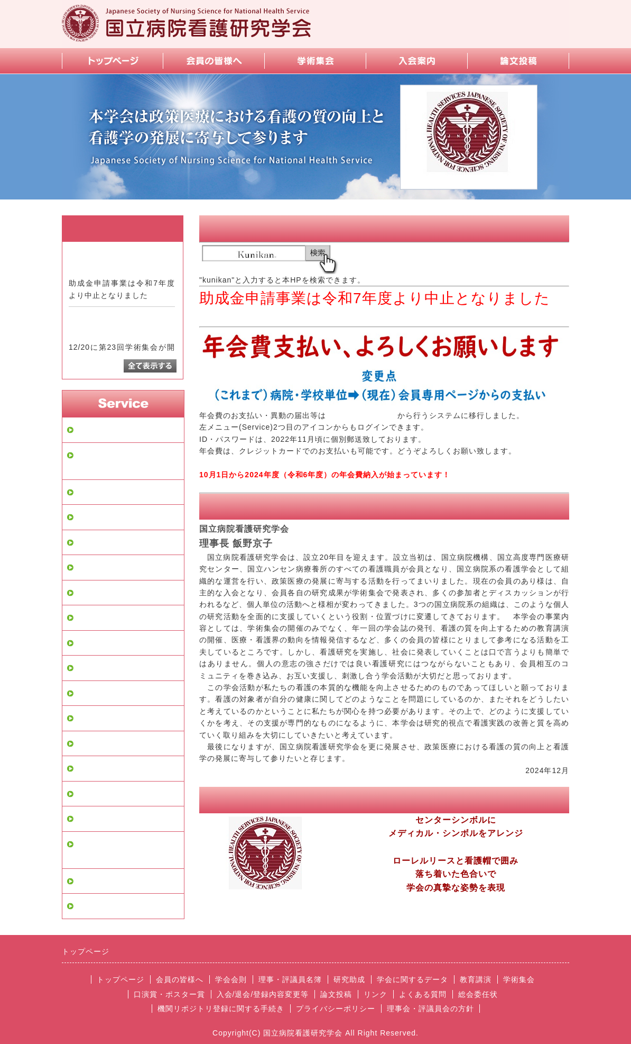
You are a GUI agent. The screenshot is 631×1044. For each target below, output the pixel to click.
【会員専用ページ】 (361, 415)
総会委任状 (478, 994)
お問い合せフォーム (114, 743)
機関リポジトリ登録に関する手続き (126, 850)
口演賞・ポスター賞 (114, 668)
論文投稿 (92, 718)
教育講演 (92, 617)
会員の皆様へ (101, 492)
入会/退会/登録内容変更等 (125, 693)
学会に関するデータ (114, 592)
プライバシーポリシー (118, 881)
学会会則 (92, 517)
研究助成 (92, 567)
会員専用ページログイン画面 (126, 461)
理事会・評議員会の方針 (122, 906)
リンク (88, 793)
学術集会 (92, 643)
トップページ (101, 429)
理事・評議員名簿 (109, 542)
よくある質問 (101, 768)
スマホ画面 (97, 818)
